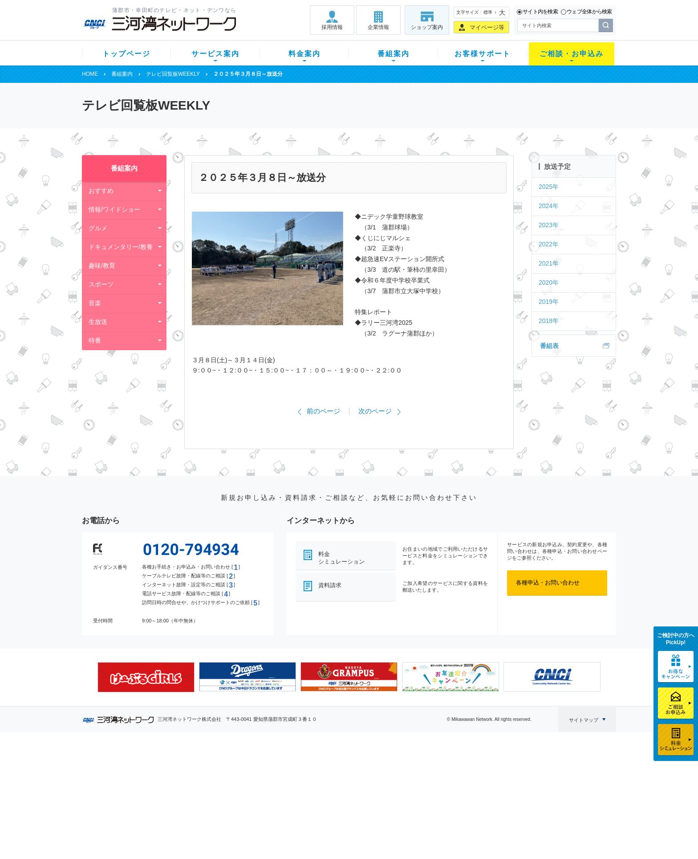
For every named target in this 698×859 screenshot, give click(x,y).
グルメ (98, 228)
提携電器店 (462, 779)
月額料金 (261, 779)
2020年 (549, 282)
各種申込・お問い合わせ (548, 582)
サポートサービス (405, 790)
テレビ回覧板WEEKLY (173, 74)
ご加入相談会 (465, 790)
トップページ (126, 53)
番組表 (549, 345)
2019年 (549, 301)
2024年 (549, 205)
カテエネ (195, 825)
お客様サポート (483, 53)
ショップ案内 (427, 27)
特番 (95, 340)
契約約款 (195, 837)
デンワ (192, 790)
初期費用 (261, 767)
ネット (192, 779)
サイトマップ (583, 720)
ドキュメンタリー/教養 (121, 246)
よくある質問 (399, 767)
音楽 (95, 303)
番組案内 (393, 53)
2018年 (549, 320)
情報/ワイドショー (114, 209)
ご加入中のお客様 (141, 779)
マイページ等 (487, 27)
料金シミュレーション (341, 558)
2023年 (549, 225)
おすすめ (101, 190)
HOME (90, 74)
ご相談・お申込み (572, 53)
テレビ (192, 767)
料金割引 (261, 790)
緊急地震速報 (201, 813)
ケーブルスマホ (204, 802)
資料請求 (329, 585)
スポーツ (101, 284)
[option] (146, 677)
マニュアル (396, 779)
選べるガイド (135, 790)
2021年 (549, 263)
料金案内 (304, 53)
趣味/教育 (102, 265)
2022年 (549, 244)
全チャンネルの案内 (342, 798)
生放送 (98, 321)
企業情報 (378, 27)
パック (258, 802)
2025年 (549, 186)
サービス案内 (215, 53)
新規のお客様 (135, 767)
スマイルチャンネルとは (348, 767)
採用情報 (332, 27)
